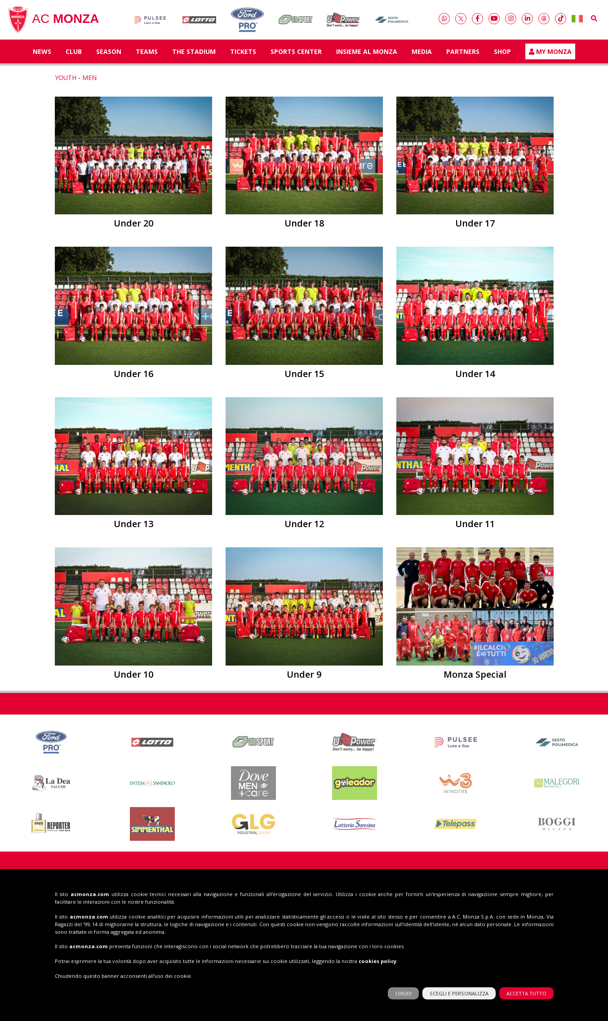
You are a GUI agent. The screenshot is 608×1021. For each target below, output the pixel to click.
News (42, 51)
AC (53, 19)
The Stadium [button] (194, 51)
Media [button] (422, 51)
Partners (462, 51)
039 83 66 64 (176, 917)
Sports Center (296, 51)
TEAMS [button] (147, 51)
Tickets (411, 888)
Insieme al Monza (366, 51)
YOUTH (65, 77)
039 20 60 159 (176, 926)
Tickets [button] (243, 51)
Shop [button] (502, 51)
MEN (89, 77)
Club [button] (74, 51)
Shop (510, 888)
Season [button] (108, 51)
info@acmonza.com (174, 936)
